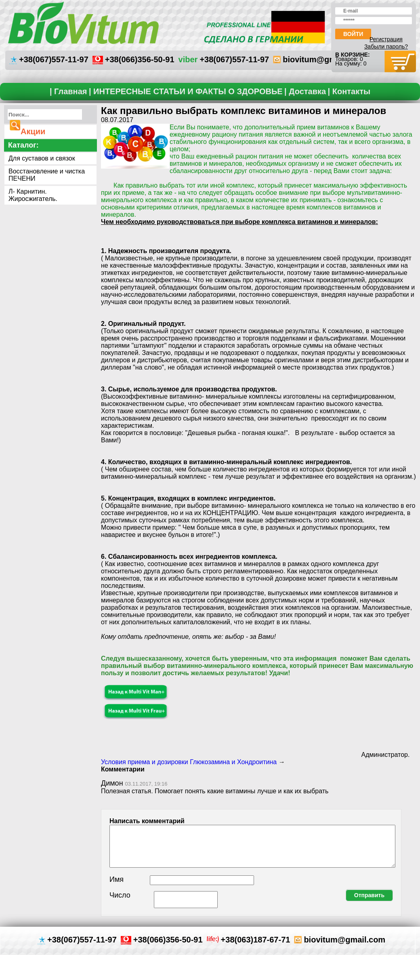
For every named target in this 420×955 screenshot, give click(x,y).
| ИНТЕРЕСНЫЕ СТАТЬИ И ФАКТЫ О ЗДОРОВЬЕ (186, 91)
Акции (33, 131)
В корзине (351, 54)
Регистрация (386, 39)
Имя (116, 879)
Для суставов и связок (41, 158)
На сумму (347, 63)
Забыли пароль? (386, 46)
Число (119, 895)
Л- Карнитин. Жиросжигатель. (32, 195)
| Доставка (305, 91)
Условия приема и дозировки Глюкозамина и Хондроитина (189, 762)
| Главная (68, 91)
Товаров (346, 59)
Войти (353, 34)
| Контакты (349, 91)
